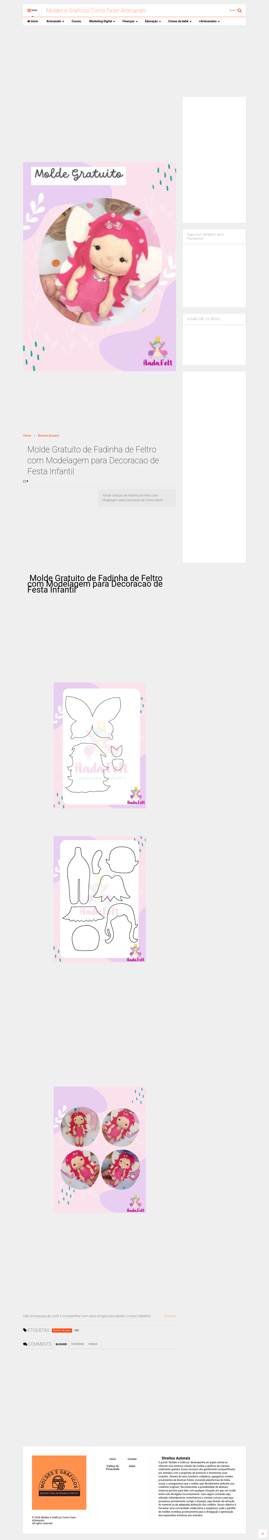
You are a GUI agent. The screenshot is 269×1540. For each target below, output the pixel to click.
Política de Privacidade (112, 1468)
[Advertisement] (134, 61)
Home (27, 435)
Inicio (32, 21)
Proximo (170, 1316)
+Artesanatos (209, 21)
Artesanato (55, 21)
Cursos (76, 21)
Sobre (132, 1466)
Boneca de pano (48, 435)
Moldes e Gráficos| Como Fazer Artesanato (96, 10)
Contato (132, 1459)
